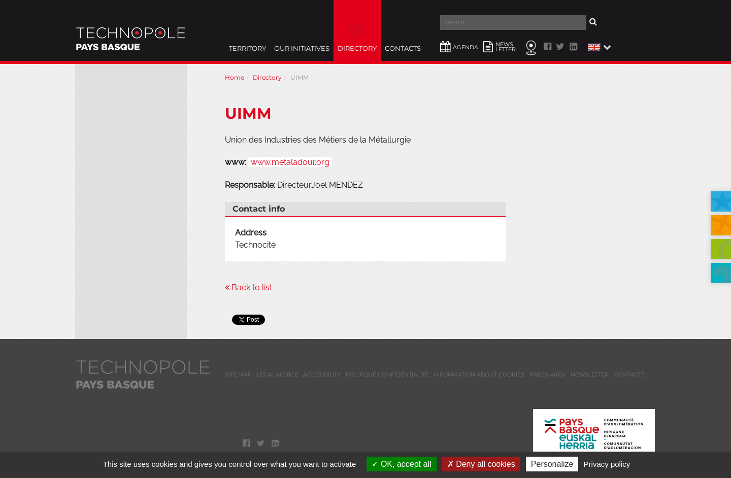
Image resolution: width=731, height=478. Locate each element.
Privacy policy (607, 464)
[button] (598, 47)
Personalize (552, 464)
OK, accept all (401, 464)
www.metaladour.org (290, 162)
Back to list (248, 287)
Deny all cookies (481, 464)
